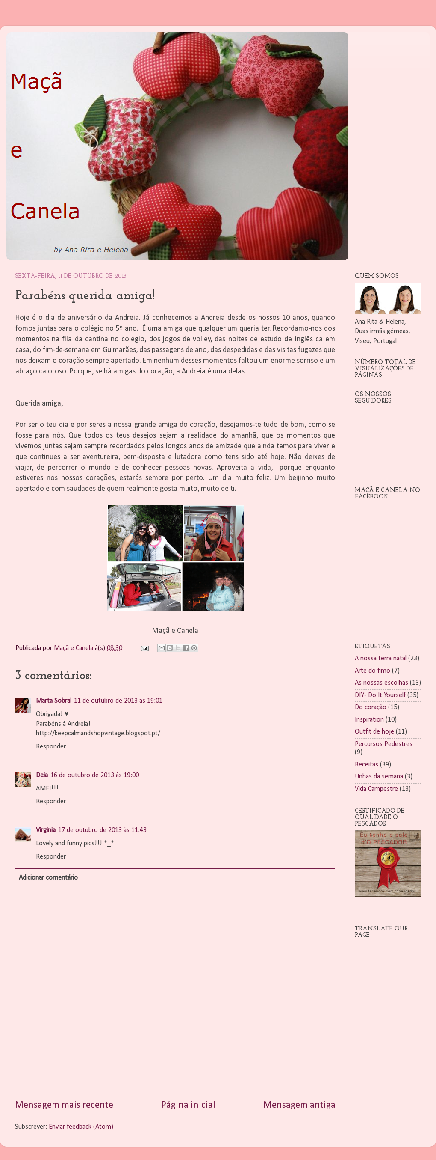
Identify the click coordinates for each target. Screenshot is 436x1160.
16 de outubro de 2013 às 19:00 (94, 775)
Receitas (366, 764)
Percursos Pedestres (383, 744)
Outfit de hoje (374, 731)
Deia (42, 775)
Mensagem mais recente (64, 1105)
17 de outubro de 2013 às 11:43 (102, 830)
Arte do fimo (372, 671)
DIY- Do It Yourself (380, 695)
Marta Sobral (53, 701)
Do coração (370, 707)
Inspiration (369, 719)
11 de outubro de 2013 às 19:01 (118, 701)
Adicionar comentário (48, 877)
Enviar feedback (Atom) (81, 1127)
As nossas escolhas (381, 683)
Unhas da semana (379, 776)
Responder (51, 746)
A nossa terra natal (381, 658)
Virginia (46, 830)
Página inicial (188, 1105)
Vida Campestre (376, 789)
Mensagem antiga (299, 1105)
